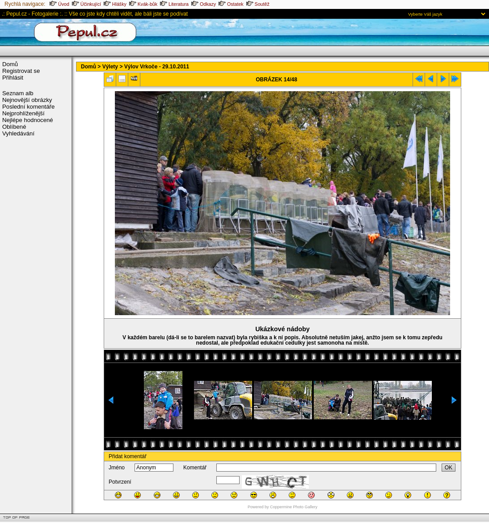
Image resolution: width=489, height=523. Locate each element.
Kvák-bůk (143, 4)
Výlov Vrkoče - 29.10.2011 (156, 66)
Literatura (174, 4)
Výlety (110, 66)
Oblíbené (14, 126)
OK (448, 467)
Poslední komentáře (28, 106)
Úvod (59, 4)
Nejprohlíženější (23, 113)
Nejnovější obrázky (27, 100)
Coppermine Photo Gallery (293, 507)
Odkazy (203, 4)
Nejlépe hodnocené (27, 120)
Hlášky (115, 4)
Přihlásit (12, 77)
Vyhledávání (18, 133)
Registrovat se (21, 70)
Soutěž (258, 4)
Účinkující (86, 4)
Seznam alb (18, 93)
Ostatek (231, 4)
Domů (10, 64)
